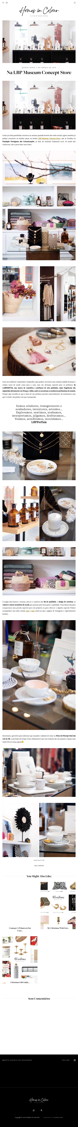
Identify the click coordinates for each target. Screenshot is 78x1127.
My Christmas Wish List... (58, 928)
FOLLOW (69, 1060)
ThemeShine (58, 1117)
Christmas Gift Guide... (19, 983)
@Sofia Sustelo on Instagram (17, 1060)
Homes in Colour (32, 1117)
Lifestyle (41, 865)
